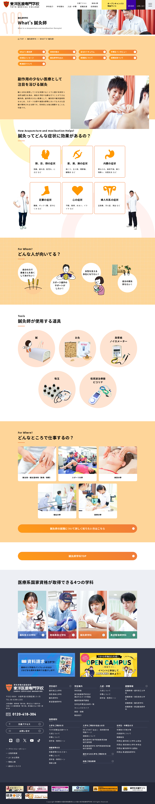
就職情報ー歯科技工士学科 (135, 691)
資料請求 (131, 6)
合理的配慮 (12, 753)
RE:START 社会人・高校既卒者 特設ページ (96, 731)
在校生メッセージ (32, 58)
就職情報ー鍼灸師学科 (134, 703)
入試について (105, 690)
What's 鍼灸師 (32, 52)
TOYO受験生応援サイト (58, 730)
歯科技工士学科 (55, 690)
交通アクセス (82, 3)
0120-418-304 (24, 714)
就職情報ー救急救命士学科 (135, 698)
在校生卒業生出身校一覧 (84, 704)
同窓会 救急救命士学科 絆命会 (129, 744)
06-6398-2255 (16, 699)
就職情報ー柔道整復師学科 (135, 707)
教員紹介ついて (32, 64)
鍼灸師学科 (31, 39)
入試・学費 (72, 6)
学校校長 (78, 690)
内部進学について (124, 733)
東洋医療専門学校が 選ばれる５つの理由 (82, 695)
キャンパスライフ (81, 708)
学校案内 (60, 6)
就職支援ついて (123, 58)
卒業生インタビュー (123, 52)
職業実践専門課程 (81, 700)
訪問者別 (94, 6)
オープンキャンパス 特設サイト (116, 4)
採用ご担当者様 (89, 761)
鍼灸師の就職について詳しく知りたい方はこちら (92, 528)
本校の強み (62, 52)
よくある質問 (13, 757)
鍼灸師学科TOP (102, 556)
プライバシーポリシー (17, 749)
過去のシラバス (14, 766)
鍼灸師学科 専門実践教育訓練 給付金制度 (95, 740)
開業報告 (120, 737)
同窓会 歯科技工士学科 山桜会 (129, 741)
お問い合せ (141, 6)
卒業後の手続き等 (124, 730)
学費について (105, 694)
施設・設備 (78, 711)
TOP (22, 39)
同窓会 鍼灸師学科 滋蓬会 (127, 748)
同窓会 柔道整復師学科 (126, 752)
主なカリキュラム (93, 52)
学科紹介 (49, 6)
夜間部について (93, 58)
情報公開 (95, 3)
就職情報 (129, 686)
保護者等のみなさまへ (58, 752)
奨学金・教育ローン (108, 698)
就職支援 (83, 6)
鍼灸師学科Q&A (62, 58)
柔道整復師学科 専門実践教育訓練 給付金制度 (97, 747)
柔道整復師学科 (55, 701)
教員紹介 (78, 715)
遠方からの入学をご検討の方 (94, 754)
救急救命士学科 (55, 694)
